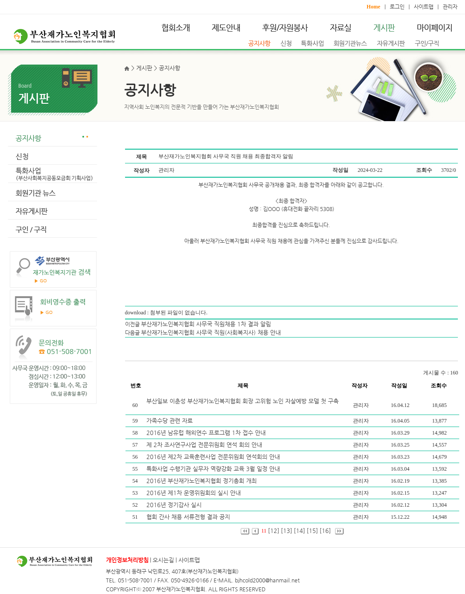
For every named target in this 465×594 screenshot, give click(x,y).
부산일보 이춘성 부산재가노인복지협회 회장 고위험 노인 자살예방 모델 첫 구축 (242, 401)
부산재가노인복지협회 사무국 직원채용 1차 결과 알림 (206, 324)
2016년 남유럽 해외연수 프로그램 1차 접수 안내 (206, 432)
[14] (299, 530)
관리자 (450, 7)
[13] (286, 530)
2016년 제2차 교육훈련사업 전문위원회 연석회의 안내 (214, 456)
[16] (325, 530)
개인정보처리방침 (127, 560)
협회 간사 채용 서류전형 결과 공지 (189, 516)
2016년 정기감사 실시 (174, 504)
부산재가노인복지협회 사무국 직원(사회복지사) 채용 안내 (211, 332)
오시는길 (163, 560)
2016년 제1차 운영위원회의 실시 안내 (194, 492)
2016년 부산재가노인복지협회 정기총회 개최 (202, 480)
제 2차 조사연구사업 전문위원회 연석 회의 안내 (205, 444)
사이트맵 (423, 7)
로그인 (397, 7)
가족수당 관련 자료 (170, 420)
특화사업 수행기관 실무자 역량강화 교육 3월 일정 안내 (214, 468)
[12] (273, 530)
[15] (312, 530)
